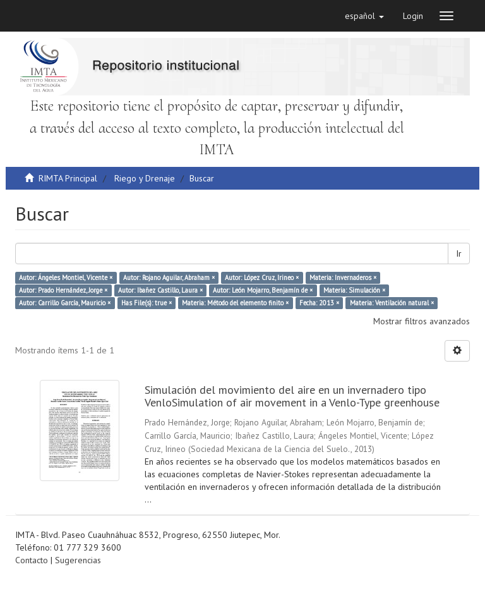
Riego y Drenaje (144, 178)
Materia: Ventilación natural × (392, 302)
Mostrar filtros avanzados (421, 321)
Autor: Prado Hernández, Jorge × (63, 290)
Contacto (31, 560)
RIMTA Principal (68, 178)
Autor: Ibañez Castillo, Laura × (160, 290)
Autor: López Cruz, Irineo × (262, 277)
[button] (364, 16)
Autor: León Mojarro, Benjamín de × (263, 290)
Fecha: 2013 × (319, 302)
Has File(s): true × (146, 302)
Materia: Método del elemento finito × (235, 302)
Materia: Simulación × (354, 290)
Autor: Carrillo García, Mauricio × (65, 302)
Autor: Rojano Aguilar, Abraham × (169, 277)
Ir (459, 253)
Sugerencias (78, 560)
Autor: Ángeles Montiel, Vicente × (65, 277)
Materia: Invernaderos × (342, 277)
